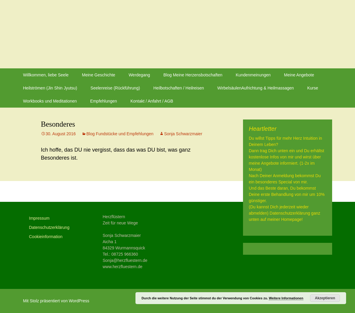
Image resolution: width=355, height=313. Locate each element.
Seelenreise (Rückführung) (115, 88)
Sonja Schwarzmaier (183, 133)
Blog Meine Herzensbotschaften (192, 75)
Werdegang (139, 75)
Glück (52, 191)
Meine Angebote (299, 75)
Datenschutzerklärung (49, 227)
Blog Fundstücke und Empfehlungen (120, 133)
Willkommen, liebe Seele (46, 75)
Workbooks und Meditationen (50, 101)
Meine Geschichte (98, 75)
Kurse (312, 88)
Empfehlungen (103, 101)
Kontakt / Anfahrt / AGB (151, 101)
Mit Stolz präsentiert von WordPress (56, 300)
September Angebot (190, 191)
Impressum (39, 218)
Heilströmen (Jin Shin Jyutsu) (50, 88)
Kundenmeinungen (253, 75)
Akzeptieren (325, 298)
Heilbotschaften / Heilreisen (178, 88)
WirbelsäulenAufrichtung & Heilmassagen (255, 88)
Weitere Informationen (286, 298)
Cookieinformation (46, 236)
